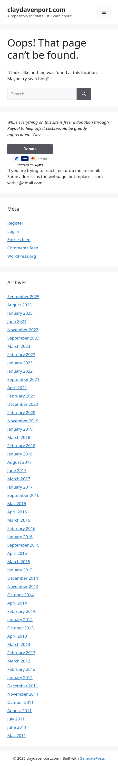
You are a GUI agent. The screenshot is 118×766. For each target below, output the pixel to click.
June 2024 (17, 321)
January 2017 (20, 487)
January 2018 (20, 454)
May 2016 (16, 503)
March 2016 (18, 520)
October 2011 (20, 702)
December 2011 (22, 686)
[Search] (84, 94)
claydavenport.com (36, 9)
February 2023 (21, 354)
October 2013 (20, 628)
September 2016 (23, 495)
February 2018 (21, 445)
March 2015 (18, 561)
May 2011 (16, 735)
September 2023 (23, 338)
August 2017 (19, 462)
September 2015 (23, 545)
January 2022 (20, 371)
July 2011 (16, 719)
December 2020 (22, 404)
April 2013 (17, 636)
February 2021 (21, 396)
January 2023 (20, 363)
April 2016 (17, 512)
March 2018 (18, 437)
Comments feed (22, 248)
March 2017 (18, 479)
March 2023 (18, 346)
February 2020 (21, 412)
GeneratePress (92, 758)
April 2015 (17, 553)
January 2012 (20, 677)
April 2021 (17, 387)
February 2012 (21, 669)
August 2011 (19, 710)
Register (15, 223)
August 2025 (19, 305)
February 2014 (21, 611)
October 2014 (20, 594)
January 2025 (20, 313)
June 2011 (17, 727)
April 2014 (17, 603)
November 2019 (22, 421)
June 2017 (17, 470)
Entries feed (18, 239)
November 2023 (22, 329)
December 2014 (22, 578)
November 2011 (22, 694)
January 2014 (20, 619)
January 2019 (20, 429)
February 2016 (21, 528)
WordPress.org (21, 256)
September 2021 (23, 379)
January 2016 (20, 536)
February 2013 (21, 652)
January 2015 (20, 570)
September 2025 (23, 296)
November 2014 (22, 586)
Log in (13, 231)
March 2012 (18, 661)
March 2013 (18, 644)
